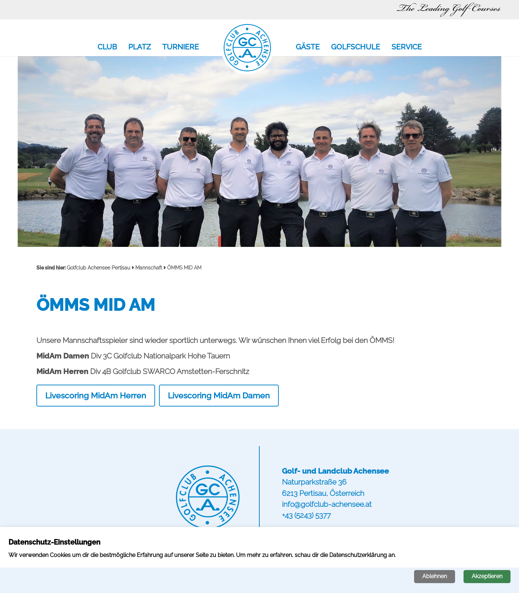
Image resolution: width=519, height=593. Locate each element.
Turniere (180, 47)
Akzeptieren (487, 576)
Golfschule (355, 47)
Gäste (308, 47)
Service (406, 47)
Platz (139, 47)
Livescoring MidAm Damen (219, 395)
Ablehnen (434, 576)
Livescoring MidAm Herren (95, 395)
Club (107, 47)
